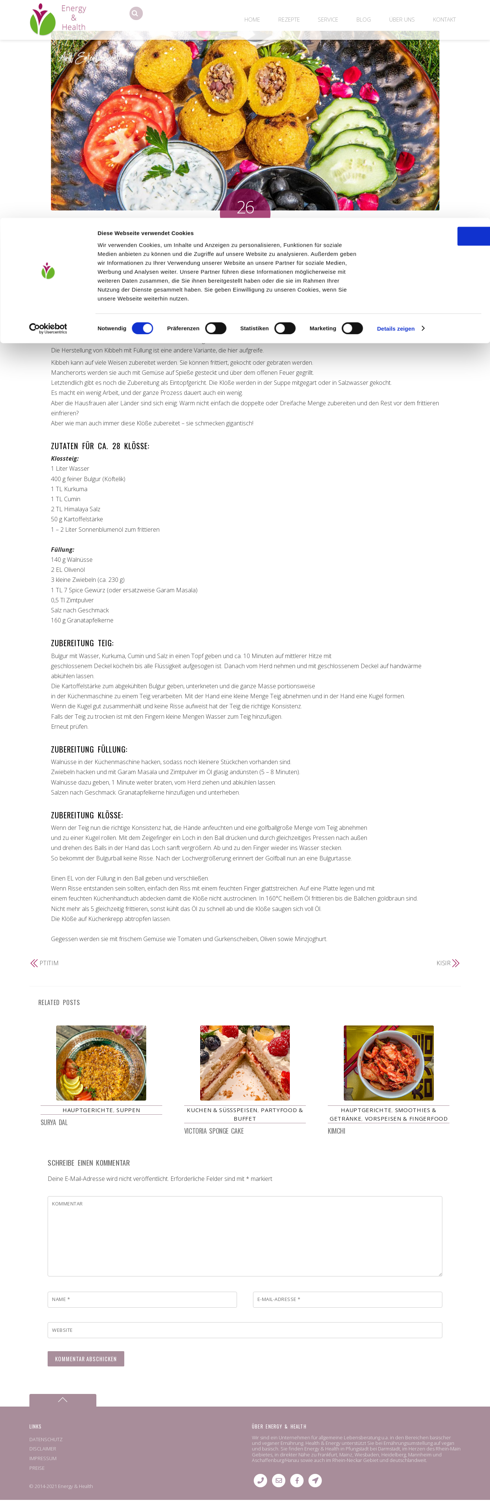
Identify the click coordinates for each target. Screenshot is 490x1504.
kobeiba (379, 261)
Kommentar (67, 1207)
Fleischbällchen (285, 261)
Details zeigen (395, 110)
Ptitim (49, 963)
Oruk (282, 270)
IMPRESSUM (43, 1462)
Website (62, 1334)
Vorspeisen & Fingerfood (179, 261)
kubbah (187, 270)
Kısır (443, 963)
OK (428, 18)
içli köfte (317, 261)
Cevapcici (230, 261)
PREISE (37, 1471)
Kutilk (240, 270)
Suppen (128, 1114)
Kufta (224, 270)
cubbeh (254, 261)
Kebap (359, 261)
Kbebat (339, 261)
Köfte (399, 261)
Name (61, 1303)
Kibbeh (245, 246)
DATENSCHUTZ (46, 1443)
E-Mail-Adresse (279, 1303)
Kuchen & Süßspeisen (222, 1114)
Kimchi (336, 1135)
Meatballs (262, 270)
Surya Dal (54, 1126)
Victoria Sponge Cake (213, 1135)
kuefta (208, 270)
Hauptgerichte (77, 261)
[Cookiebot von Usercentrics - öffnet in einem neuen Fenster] (48, 110)
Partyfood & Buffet (120, 261)
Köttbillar (419, 261)
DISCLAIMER (42, 1452)
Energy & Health (75, 1490)
